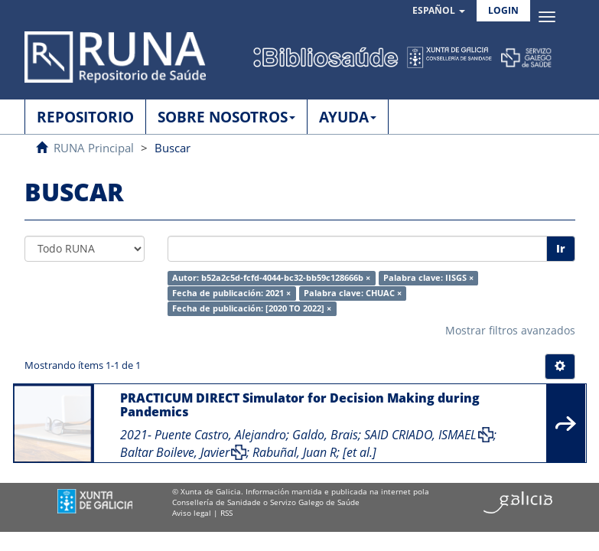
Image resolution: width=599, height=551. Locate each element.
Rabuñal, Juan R (294, 452)
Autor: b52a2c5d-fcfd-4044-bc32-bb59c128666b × (271, 277)
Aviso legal (191, 512)
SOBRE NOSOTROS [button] (226, 117)
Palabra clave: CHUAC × (353, 293)
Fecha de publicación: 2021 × (231, 293)
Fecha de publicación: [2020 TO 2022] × (251, 308)
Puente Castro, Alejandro (220, 434)
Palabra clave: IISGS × (428, 277)
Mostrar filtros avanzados (510, 330)
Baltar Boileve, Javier (175, 452)
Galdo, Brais (325, 434)
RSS (226, 512)
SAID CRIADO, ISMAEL (420, 434)
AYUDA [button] (347, 117)
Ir (560, 248)
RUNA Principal (94, 147)
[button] (439, 11)
